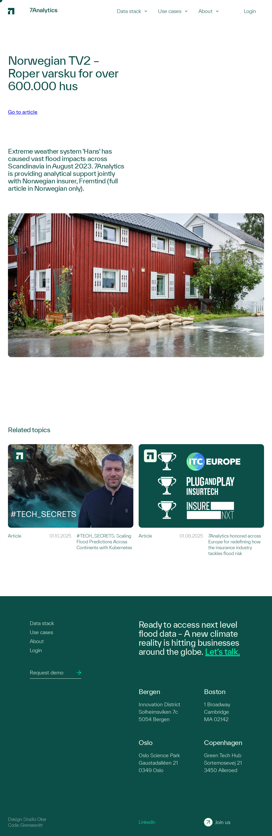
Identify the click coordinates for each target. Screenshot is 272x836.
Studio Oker (34, 819)
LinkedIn (147, 822)
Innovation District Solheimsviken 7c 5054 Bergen (159, 711)
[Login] (250, 11)
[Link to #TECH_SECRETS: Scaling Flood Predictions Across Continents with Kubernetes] (70, 500)
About (208, 11)
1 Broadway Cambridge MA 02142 (217, 711)
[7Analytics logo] (16, 11)
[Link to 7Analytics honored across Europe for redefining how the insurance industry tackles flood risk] (201, 500)
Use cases (173, 11)
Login (36, 650)
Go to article (22, 112)
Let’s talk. (222, 651)
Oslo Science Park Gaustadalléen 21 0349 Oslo (159, 762)
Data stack (132, 11)
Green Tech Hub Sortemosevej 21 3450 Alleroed (223, 762)
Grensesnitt (31, 825)
